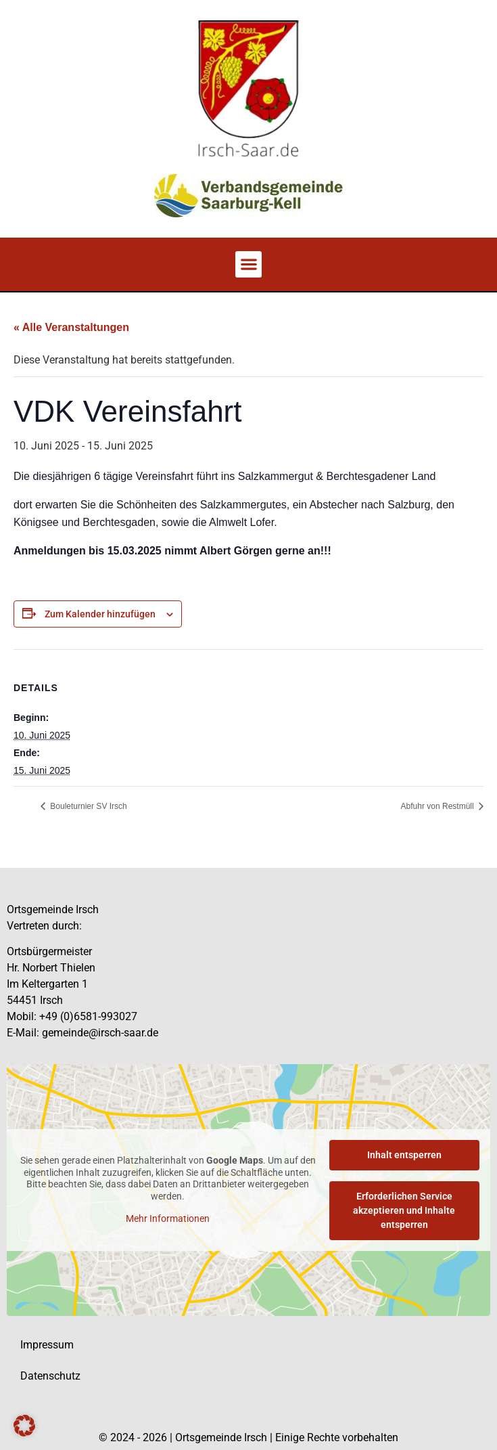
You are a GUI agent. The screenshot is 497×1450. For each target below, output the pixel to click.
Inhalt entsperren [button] (404, 1154)
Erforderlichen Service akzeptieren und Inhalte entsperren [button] (404, 1210)
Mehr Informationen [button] (168, 1219)
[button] (248, 264)
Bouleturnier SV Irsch (87, 806)
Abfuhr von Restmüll (438, 806)
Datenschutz (50, 1375)
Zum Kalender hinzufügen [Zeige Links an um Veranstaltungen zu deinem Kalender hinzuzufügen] (100, 614)
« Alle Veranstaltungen (71, 327)
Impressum (47, 1344)
